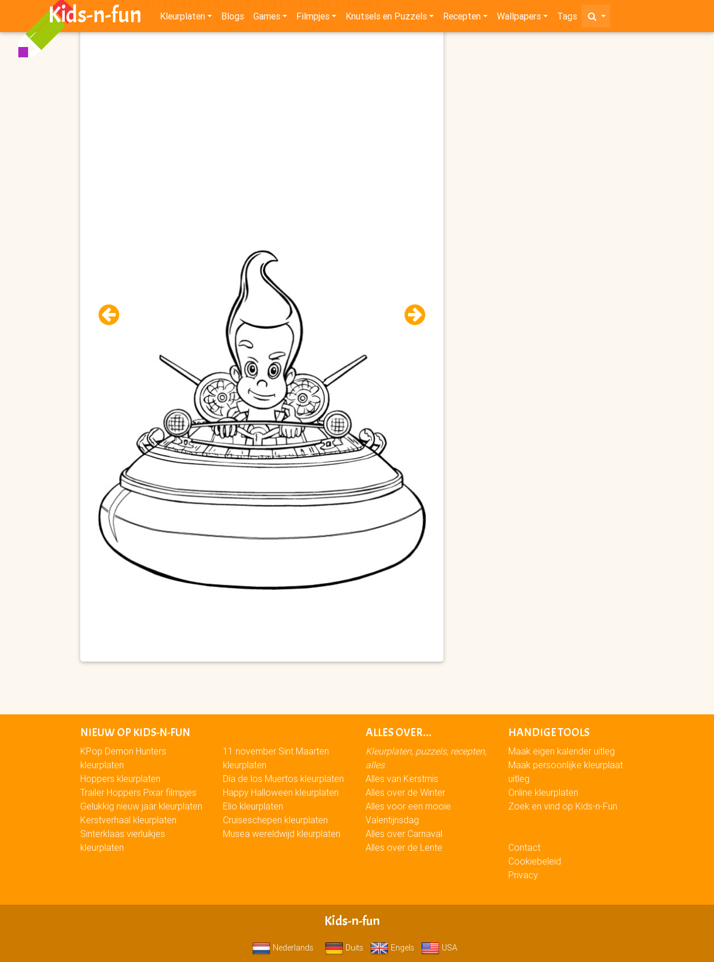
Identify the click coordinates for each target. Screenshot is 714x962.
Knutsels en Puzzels (386, 18)
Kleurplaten (182, 18)
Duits (344, 948)
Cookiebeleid (534, 861)
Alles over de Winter (405, 792)
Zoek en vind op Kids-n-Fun (562, 806)
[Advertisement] (262, 115)
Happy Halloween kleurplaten (281, 792)
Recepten (462, 18)
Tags (567, 18)
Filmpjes (312, 18)
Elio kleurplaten (253, 806)
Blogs (232, 18)
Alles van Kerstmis (402, 778)
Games (266, 18)
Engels (392, 948)
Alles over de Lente (404, 847)
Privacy (523, 875)
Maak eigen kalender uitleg (561, 751)
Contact (524, 847)
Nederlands (282, 948)
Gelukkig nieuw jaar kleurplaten (141, 806)
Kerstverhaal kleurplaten (128, 820)
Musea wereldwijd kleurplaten (281, 833)
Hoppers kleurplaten (120, 778)
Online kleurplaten (543, 792)
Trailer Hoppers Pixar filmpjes (138, 792)
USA (439, 948)
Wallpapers (519, 18)
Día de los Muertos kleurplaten (283, 778)
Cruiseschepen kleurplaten (275, 820)
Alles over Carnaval (404, 833)
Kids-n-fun (95, 17)
